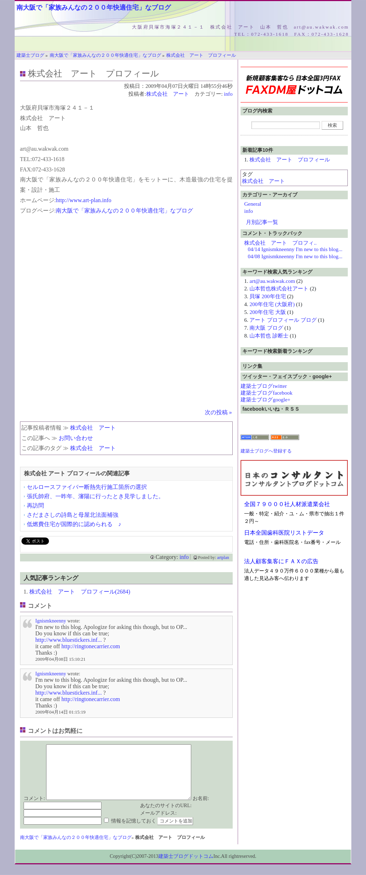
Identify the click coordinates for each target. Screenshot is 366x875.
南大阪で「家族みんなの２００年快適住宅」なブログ (93, 7)
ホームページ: (38, 200)
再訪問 (35, 505)
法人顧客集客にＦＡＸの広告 (281, 561)
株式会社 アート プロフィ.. (280, 243)
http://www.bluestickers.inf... (68, 640)
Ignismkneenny (50, 621)
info (228, 94)
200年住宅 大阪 (267, 312)
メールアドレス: (158, 823)
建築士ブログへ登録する (266, 451)
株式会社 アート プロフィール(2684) (79, 592)
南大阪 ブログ (266, 328)
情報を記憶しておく (133, 831)
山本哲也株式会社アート (278, 288)
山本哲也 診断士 (268, 336)
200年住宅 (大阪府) (272, 304)
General (252, 204)
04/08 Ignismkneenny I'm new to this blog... (295, 256)
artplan (223, 557)
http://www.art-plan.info (83, 200)
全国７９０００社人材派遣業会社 (287, 504)
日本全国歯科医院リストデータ (284, 533)
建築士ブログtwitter (264, 386)
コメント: (34, 809)
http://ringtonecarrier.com (90, 646)
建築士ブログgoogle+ (265, 399)
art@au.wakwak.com (272, 281)
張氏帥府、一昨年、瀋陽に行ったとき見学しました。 (95, 496)
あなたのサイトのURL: (166, 816)
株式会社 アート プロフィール (289, 159)
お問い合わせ (76, 438)
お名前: (201, 809)
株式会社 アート (167, 94)
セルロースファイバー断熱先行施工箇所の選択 (87, 487)
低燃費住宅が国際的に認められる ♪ (74, 524)
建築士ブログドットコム (185, 867)
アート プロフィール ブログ (283, 320)
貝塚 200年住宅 (267, 296)
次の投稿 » (218, 412)
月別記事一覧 (262, 222)
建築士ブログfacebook (266, 393)
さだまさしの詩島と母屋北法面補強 (72, 515)
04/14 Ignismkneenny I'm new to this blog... (295, 249)
